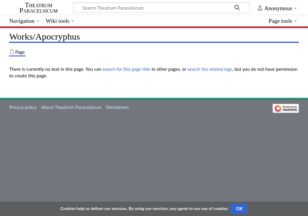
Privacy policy (22, 107)
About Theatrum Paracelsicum (71, 107)
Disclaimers (117, 107)
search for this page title (126, 69)
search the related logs (210, 69)
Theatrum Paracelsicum (39, 7)
